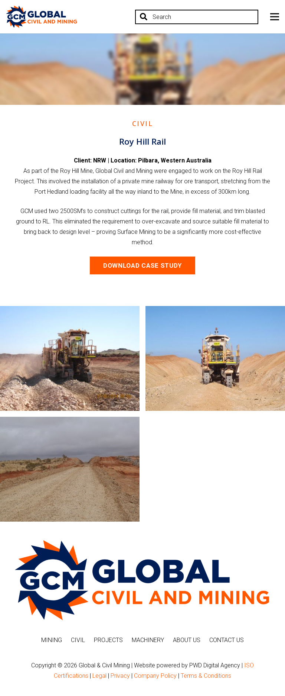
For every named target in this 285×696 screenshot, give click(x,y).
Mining (51, 640)
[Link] (41, 17)
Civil (78, 640)
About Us (186, 640)
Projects (108, 640)
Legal (99, 675)
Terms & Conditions (206, 675)
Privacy (120, 675)
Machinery (148, 640)
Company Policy (155, 675)
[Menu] (274, 16)
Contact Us (226, 640)
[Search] (196, 17)
